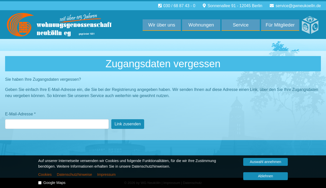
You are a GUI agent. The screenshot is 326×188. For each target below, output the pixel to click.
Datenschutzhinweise (74, 174)
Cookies (45, 174)
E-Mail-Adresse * (20, 114)
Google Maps (54, 183)
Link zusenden (128, 124)
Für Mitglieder (280, 25)
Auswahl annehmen (265, 162)
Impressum (106, 174)
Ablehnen (265, 176)
